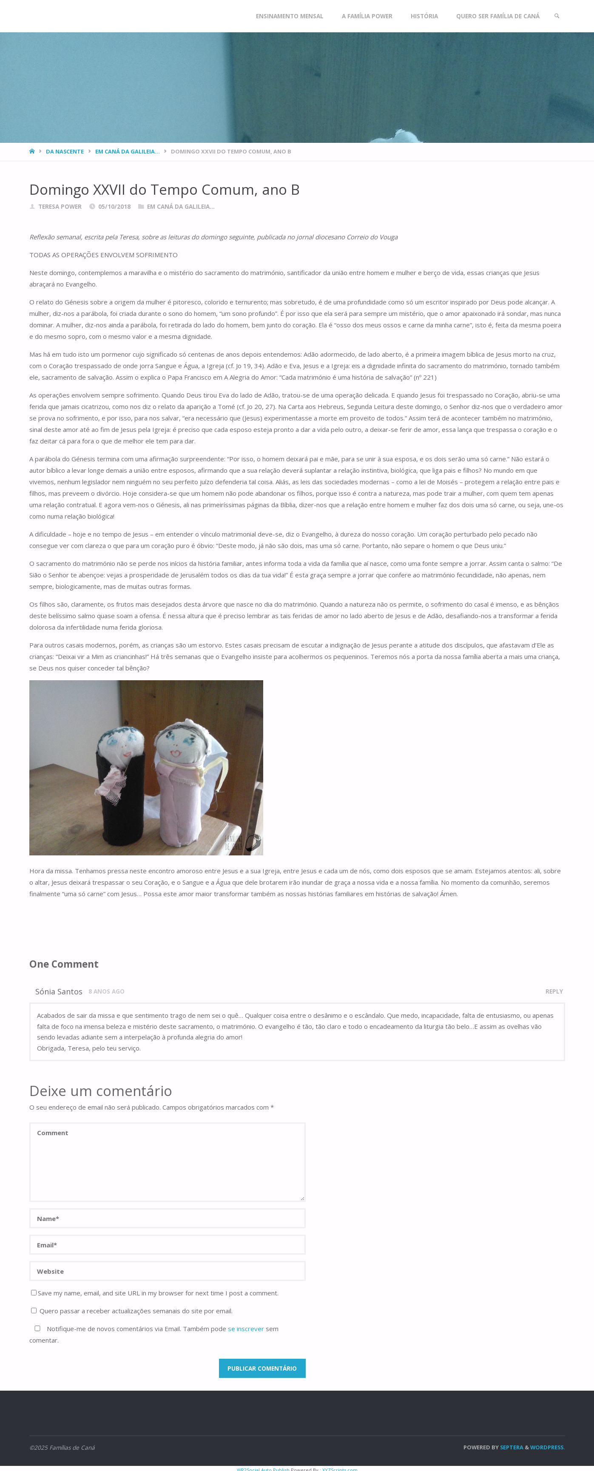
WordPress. (547, 1447)
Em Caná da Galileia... (127, 151)
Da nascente (65, 151)
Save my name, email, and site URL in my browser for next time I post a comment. (155, 1293)
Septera (511, 1447)
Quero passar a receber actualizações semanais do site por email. (132, 1310)
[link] (557, 16)
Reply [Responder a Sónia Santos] (554, 991)
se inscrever (246, 1328)
